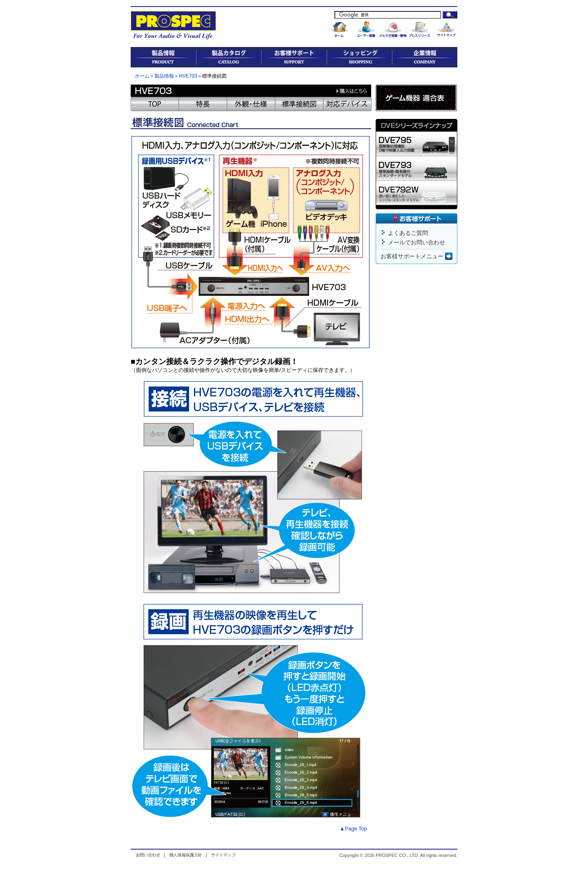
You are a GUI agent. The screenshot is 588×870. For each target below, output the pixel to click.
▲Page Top (353, 828)
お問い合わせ (150, 855)
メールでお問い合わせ (416, 242)
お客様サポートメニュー (416, 256)
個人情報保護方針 (185, 855)
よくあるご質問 (408, 233)
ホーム (142, 76)
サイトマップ (222, 855)
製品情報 (164, 76)
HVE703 (188, 76)
